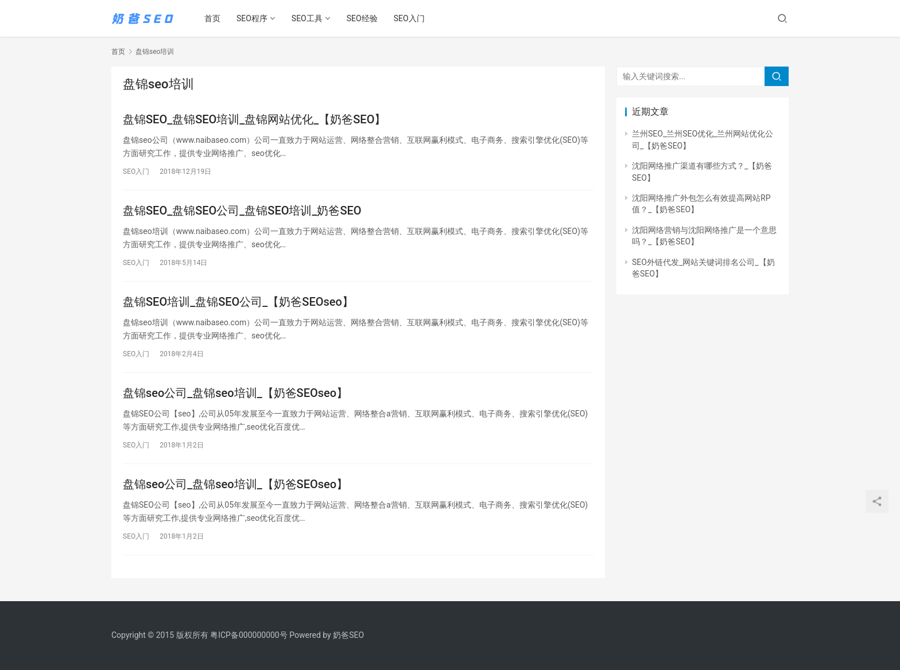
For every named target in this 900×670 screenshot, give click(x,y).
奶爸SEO (348, 635)
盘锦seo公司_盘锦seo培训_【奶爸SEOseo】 (235, 393)
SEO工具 (307, 18)
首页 (212, 18)
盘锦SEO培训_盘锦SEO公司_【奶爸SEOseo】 (238, 302)
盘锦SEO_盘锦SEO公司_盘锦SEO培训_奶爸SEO (242, 210)
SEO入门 (409, 18)
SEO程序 (251, 18)
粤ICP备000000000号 (249, 635)
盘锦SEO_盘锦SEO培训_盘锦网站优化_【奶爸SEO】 (254, 119)
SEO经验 (362, 18)
